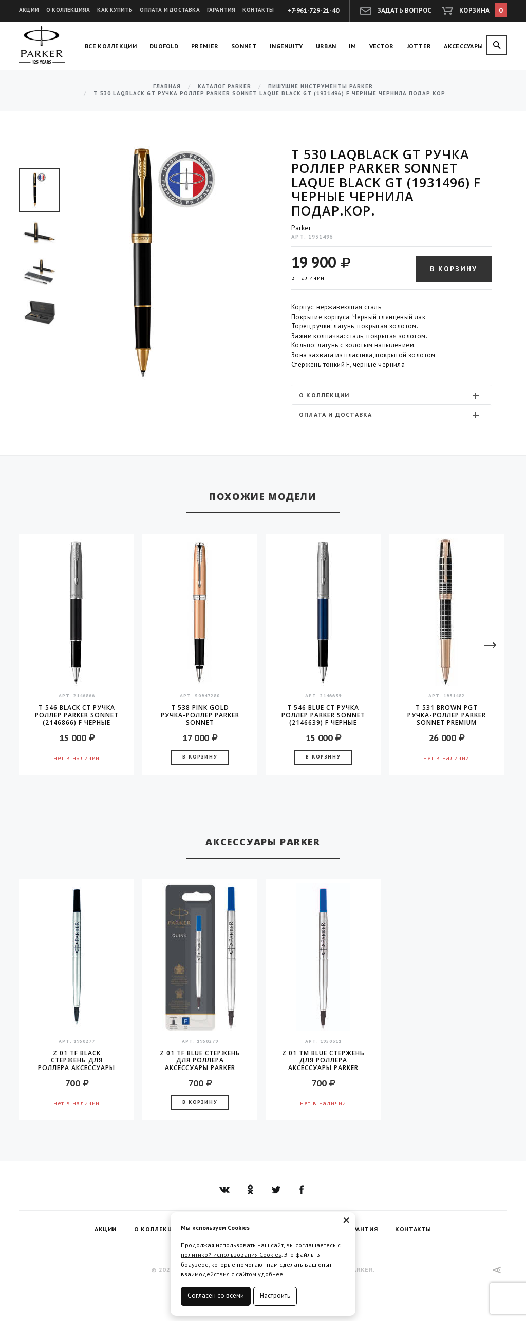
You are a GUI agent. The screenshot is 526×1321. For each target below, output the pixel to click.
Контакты (258, 9)
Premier (204, 46)
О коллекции (390, 395)
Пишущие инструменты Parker (320, 86)
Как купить (115, 9)
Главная (167, 86)
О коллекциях (68, 9)
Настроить (275, 1295)
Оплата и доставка (169, 9)
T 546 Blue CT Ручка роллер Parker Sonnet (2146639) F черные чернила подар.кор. (323, 715)
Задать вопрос (405, 10)
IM (352, 46)
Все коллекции (111, 46)
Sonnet (244, 46)
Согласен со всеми (215, 1295)
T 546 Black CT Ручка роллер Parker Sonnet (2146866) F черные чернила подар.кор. (77, 715)
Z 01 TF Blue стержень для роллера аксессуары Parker (200, 1060)
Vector (381, 46)
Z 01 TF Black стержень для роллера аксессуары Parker (76, 1060)
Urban (326, 46)
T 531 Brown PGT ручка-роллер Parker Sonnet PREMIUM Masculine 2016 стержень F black (446, 715)
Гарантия (221, 9)
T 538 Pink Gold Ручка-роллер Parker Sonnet (200, 715)
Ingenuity (286, 46)
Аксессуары (463, 46)
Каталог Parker (224, 86)
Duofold (163, 46)
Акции (29, 9)
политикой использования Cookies (231, 1254)
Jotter (419, 46)
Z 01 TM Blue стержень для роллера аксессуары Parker (323, 1060)
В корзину (453, 269)
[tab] (391, 395)
